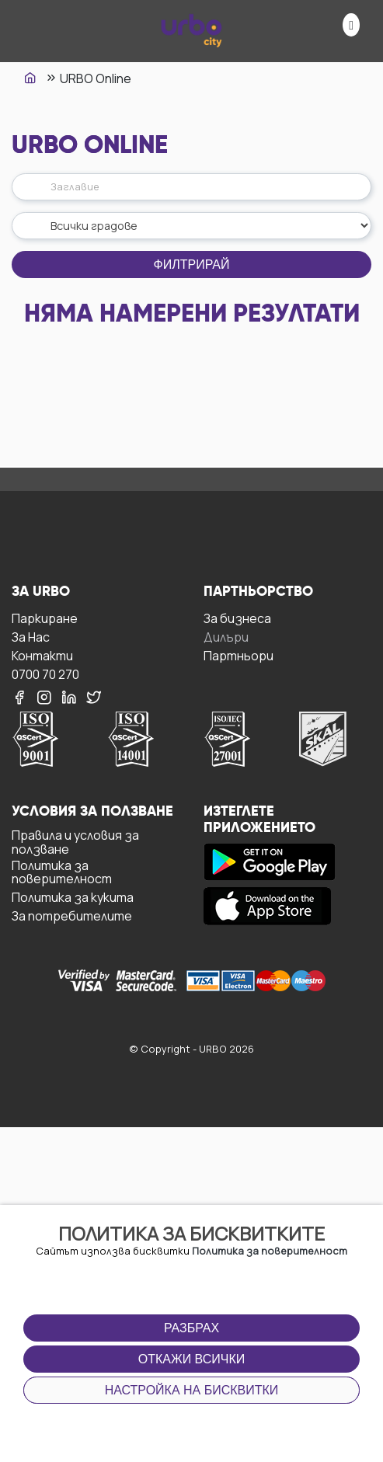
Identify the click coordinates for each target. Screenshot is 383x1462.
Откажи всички (191, 1359)
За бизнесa (237, 618)
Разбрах (191, 1328)
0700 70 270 (45, 674)
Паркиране (45, 618)
